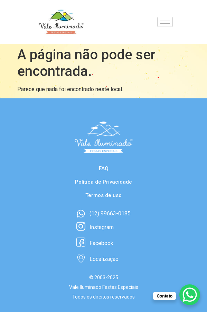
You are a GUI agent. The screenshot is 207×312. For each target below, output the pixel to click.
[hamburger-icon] (165, 22)
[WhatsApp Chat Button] (189, 294)
